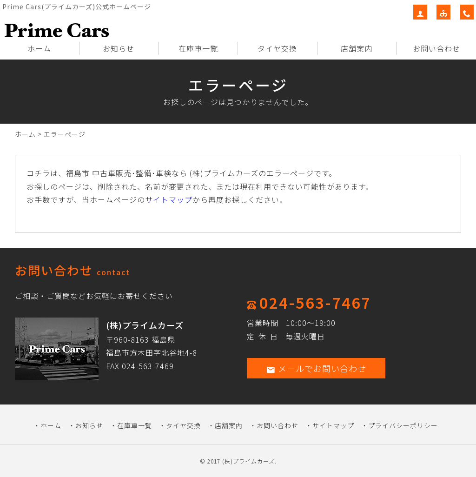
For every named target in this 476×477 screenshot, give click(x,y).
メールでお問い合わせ (316, 368)
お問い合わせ (436, 48)
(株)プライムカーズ (248, 461)
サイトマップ (168, 199)
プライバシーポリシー (403, 425)
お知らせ (118, 48)
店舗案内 (356, 48)
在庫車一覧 (198, 48)
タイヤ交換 (277, 48)
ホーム (39, 48)
